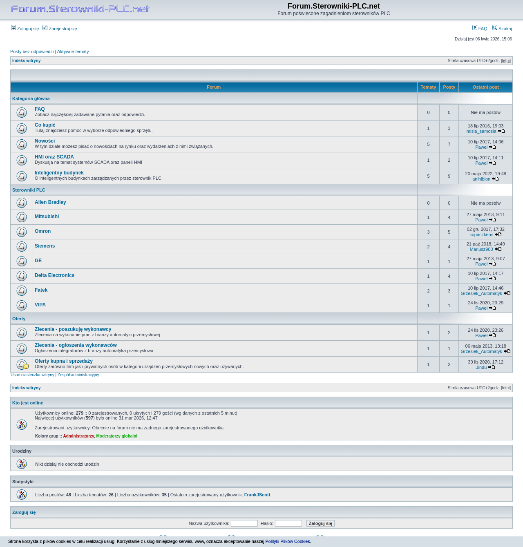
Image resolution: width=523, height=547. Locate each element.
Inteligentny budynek (59, 173)
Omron (43, 231)
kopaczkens (481, 234)
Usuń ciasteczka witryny (32, 375)
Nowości (45, 141)
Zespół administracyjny (78, 375)
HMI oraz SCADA (54, 157)
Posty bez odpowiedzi (32, 51)
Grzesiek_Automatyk (481, 293)
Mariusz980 (481, 249)
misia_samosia (481, 131)
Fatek (41, 290)
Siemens (45, 246)
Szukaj (502, 28)
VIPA (40, 305)
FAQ (479, 28)
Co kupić (45, 125)
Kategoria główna (31, 98)
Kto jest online (27, 402)
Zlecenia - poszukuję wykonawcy (73, 329)
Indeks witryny (26, 60)
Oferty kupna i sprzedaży (64, 361)
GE (38, 260)
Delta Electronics (54, 275)
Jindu (481, 367)
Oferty (18, 318)
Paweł (481, 147)
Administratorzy (78, 436)
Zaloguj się (25, 28)
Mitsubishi (47, 216)
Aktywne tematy (73, 51)
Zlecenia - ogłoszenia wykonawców (76, 345)
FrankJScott (257, 494)
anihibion (481, 178)
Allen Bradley (50, 202)
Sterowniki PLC (28, 190)
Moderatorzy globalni (116, 436)
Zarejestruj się (59, 28)
